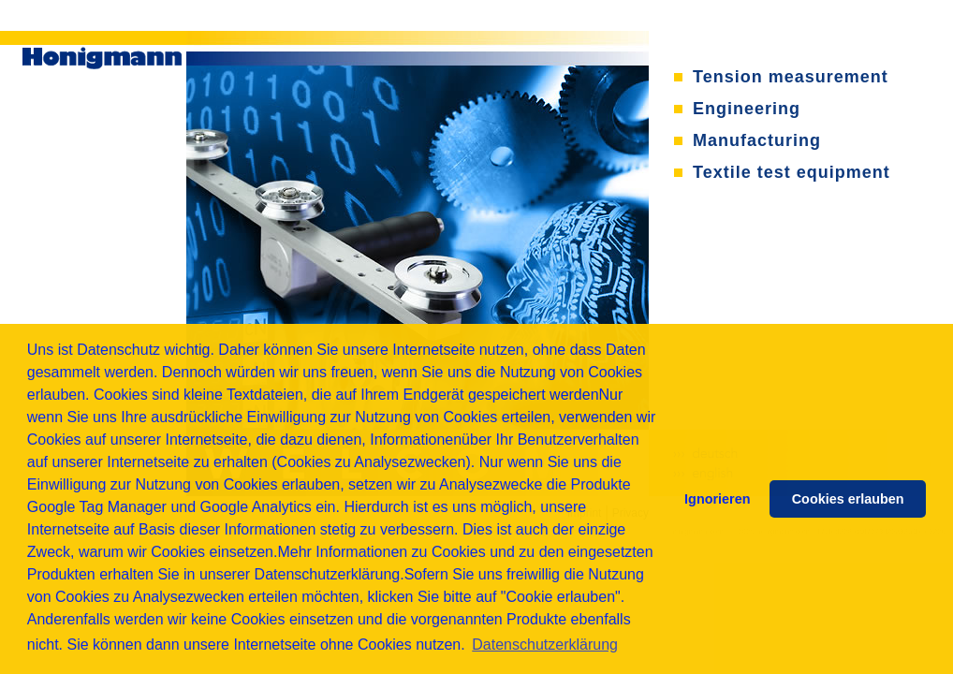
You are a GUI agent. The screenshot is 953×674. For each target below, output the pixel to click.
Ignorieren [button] (717, 498)
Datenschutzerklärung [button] (545, 644)
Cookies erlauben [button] (848, 498)
